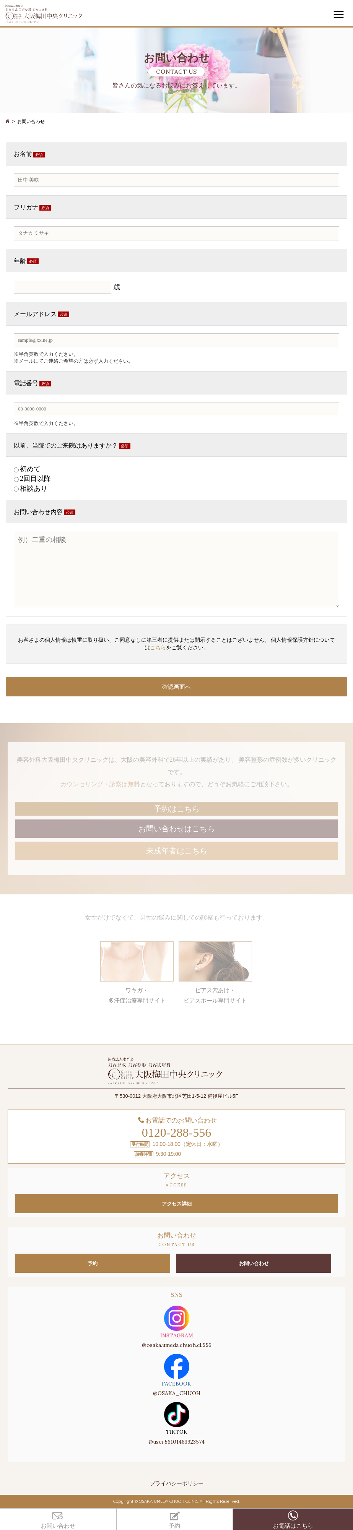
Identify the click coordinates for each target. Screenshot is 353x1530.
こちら (158, 648)
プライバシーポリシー (176, 1483)
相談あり (33, 488)
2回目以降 (35, 478)
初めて (30, 469)
